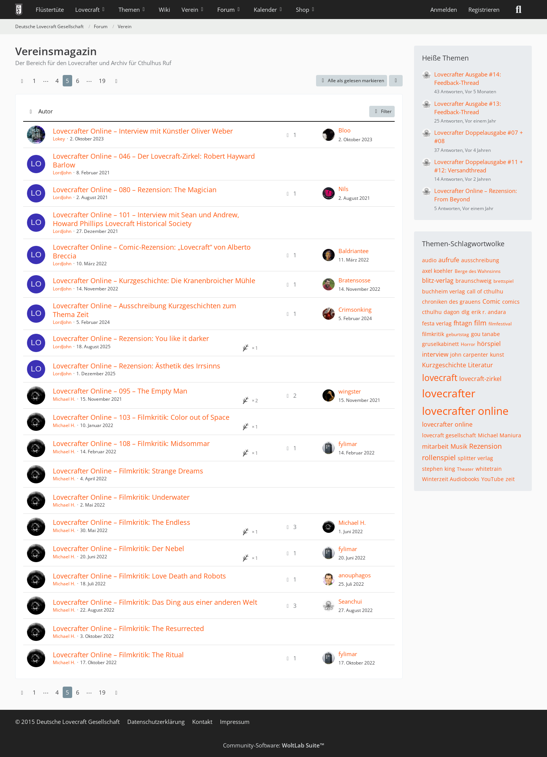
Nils (343, 189)
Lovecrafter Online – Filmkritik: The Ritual (118, 654)
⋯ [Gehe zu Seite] (46, 80)
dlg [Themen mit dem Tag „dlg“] (466, 312)
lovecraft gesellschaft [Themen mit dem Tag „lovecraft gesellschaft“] (449, 435)
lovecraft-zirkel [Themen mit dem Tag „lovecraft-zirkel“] (480, 379)
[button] (396, 80)
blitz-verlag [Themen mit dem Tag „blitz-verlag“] (438, 280)
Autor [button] (45, 111)
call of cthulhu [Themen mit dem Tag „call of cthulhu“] (485, 291)
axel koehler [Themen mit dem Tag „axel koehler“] (437, 270)
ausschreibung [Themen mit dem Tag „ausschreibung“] (480, 260)
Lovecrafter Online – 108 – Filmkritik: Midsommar (131, 443)
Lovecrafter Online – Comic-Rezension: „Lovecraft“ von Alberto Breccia (152, 251)
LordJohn (62, 172)
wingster (349, 391)
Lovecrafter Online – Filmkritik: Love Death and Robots (139, 575)
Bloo (344, 130)
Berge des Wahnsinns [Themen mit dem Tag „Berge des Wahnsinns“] (478, 271)
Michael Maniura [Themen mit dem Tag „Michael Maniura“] (499, 435)
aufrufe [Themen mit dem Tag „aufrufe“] (448, 260)
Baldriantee (353, 251)
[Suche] (518, 9)
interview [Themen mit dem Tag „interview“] (435, 354)
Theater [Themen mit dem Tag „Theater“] (465, 469)
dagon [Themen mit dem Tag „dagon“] (452, 312)
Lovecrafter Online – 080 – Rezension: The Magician (135, 189)
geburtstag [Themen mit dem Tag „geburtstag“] (457, 334)
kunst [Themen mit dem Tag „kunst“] (497, 354)
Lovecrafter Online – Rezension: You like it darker (131, 338)
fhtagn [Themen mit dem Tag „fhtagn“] (463, 323)
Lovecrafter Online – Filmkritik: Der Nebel (118, 548)
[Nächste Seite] (116, 80)
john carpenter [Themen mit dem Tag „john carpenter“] (469, 354)
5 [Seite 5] (67, 80)
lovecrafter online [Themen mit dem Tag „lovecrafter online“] (465, 410)
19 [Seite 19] (102, 80)
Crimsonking (355, 309)
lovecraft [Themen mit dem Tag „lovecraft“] (439, 377)
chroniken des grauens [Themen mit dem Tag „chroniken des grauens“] (451, 301)
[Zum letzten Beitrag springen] (329, 135)
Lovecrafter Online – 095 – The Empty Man (120, 390)
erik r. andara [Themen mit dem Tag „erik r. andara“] (488, 312)
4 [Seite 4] (57, 80)
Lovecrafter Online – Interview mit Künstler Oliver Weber (143, 130)
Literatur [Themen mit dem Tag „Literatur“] (480, 365)
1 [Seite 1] (34, 80)
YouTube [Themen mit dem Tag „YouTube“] (492, 479)
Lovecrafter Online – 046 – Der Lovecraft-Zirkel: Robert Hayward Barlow (154, 160)
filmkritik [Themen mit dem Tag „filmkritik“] (433, 334)
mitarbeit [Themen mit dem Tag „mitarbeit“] (435, 446)
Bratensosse (354, 280)
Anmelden (443, 9)
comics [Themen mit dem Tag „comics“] (511, 301)
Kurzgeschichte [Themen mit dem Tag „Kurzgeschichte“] (444, 365)
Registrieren (484, 9)
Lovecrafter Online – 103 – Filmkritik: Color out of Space (141, 417)
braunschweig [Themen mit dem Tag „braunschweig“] (473, 280)
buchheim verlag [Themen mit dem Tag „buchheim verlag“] (443, 291)
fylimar (347, 444)
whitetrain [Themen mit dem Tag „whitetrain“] (489, 468)
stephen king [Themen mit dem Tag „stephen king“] (438, 468)
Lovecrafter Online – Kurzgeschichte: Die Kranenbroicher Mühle (154, 280)
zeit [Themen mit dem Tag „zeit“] (510, 479)
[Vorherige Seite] (22, 80)
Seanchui (350, 601)
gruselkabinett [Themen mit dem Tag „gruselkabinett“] (440, 343)
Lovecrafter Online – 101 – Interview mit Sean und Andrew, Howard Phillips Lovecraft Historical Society (146, 219)
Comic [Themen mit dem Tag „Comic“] (491, 301)
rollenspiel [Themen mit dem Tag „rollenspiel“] (439, 457)
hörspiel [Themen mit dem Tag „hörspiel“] (489, 343)
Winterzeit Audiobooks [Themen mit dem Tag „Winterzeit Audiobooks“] (450, 479)
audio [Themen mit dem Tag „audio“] (429, 260)
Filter (382, 111)
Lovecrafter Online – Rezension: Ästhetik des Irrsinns (136, 365)
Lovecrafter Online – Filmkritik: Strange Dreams (128, 470)
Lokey (59, 138)
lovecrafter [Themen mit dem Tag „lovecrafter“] (448, 393)
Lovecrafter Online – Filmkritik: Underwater (121, 497)
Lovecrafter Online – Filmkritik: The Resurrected (128, 628)
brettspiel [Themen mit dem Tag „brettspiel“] (503, 281)
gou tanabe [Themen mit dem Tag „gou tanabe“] (485, 334)
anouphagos (354, 575)
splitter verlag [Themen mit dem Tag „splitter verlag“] (475, 458)
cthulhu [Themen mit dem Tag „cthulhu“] (432, 312)
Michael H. (64, 399)
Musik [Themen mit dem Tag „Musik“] (459, 446)
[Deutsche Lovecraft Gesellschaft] (18, 9)
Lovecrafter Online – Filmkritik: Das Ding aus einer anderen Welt (155, 602)
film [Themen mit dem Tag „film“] (480, 322)
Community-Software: (273, 745)
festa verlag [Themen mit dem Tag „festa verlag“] (437, 323)
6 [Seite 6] (77, 80)
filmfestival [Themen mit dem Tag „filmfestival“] (500, 323)
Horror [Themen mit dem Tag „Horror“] (468, 344)
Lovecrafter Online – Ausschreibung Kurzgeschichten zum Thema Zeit (144, 310)
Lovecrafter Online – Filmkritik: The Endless (121, 522)
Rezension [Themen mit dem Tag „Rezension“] (485, 446)
